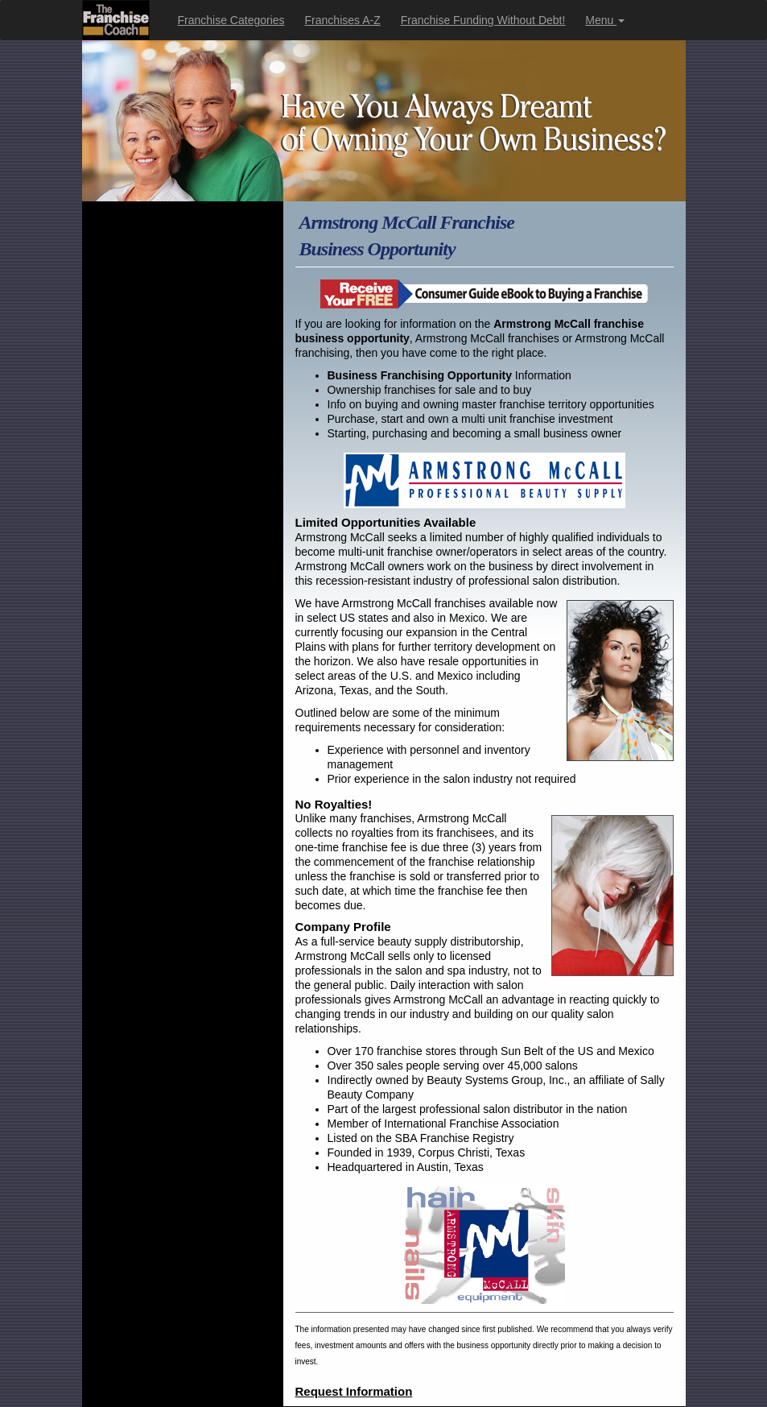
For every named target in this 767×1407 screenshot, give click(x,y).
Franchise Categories (231, 20)
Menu (605, 20)
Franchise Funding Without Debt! (483, 20)
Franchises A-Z (343, 20)
